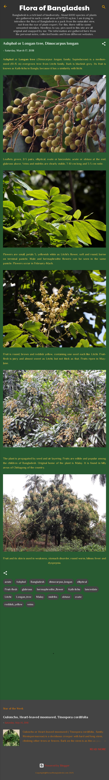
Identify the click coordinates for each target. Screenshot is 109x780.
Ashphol (21, 581)
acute (8, 581)
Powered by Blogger (54, 765)
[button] (103, 44)
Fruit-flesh (11, 589)
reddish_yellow (13, 604)
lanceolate (91, 589)
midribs (52, 596)
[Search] (103, 7)
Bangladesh (37, 581)
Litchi (8, 596)
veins (30, 604)
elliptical (82, 581)
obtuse (66, 596)
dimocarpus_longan (60, 581)
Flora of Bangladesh (54, 7)
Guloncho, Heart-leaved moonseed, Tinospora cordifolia (45, 717)
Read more (98, 749)
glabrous (27, 589)
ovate (78, 596)
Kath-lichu (74, 589)
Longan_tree (23, 596)
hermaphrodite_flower (50, 589)
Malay (40, 596)
